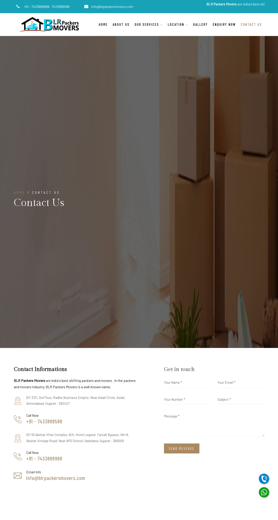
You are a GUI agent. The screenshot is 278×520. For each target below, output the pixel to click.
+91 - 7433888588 (44, 421)
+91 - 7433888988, (37, 7)
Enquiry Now (224, 24)
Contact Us (251, 24)
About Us (121, 24)
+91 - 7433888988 (44, 458)
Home (103, 24)
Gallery (200, 24)
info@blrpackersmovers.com (112, 7)
